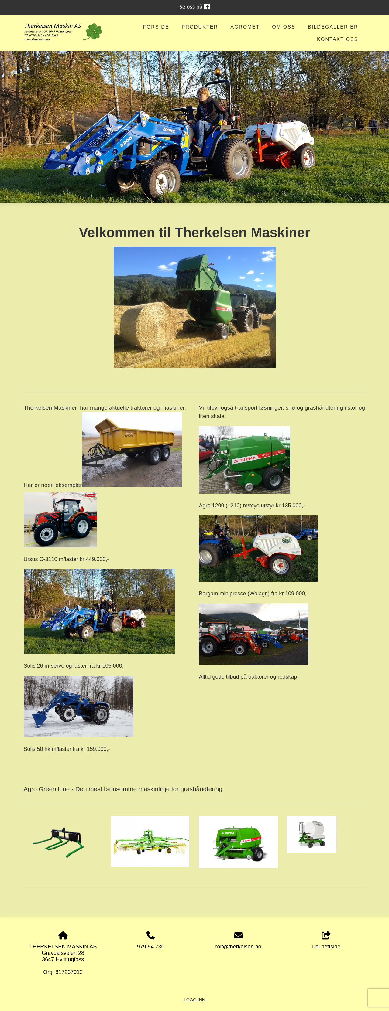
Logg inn (194, 999)
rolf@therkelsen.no (238, 947)
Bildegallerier (333, 26)
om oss (283, 26)
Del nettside (326, 940)
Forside (156, 26)
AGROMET (245, 26)
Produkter (200, 26)
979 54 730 (150, 947)
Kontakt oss (337, 39)
